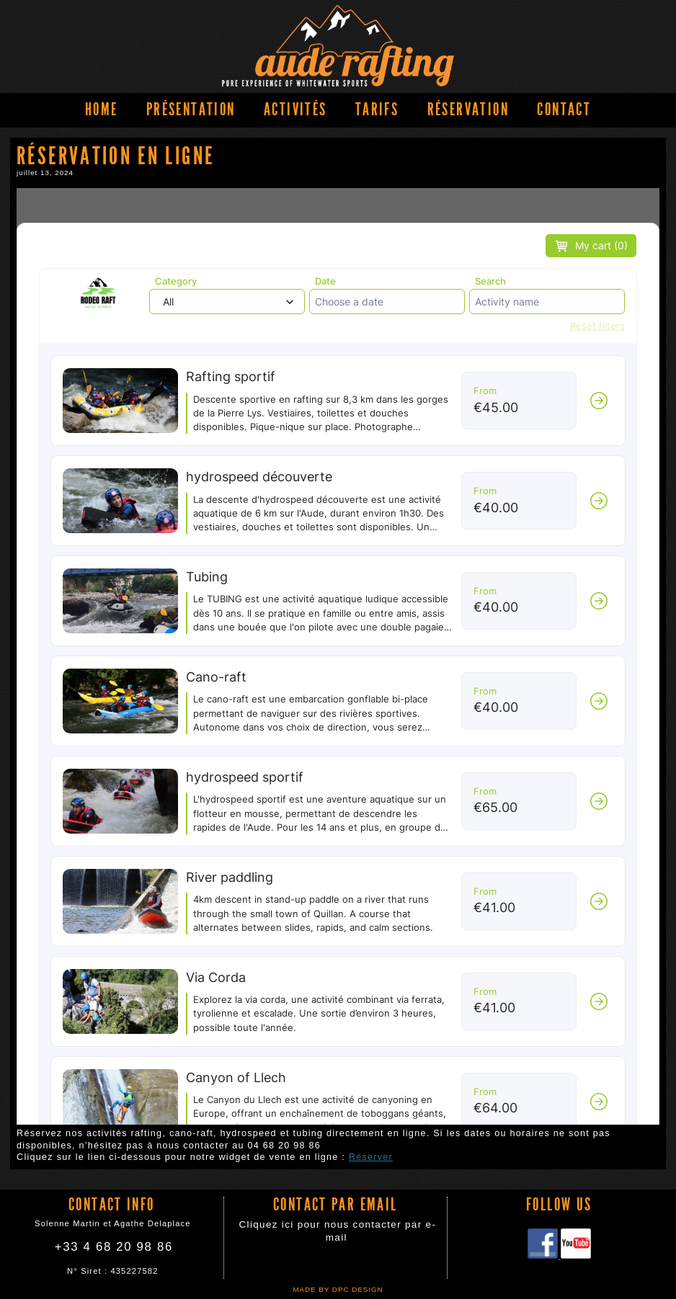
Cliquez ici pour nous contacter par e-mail (338, 1230)
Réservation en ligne (338, 656)
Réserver (371, 1157)
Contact (564, 109)
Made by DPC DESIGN (338, 1289)
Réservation (468, 109)
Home (101, 109)
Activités (295, 109)
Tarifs (377, 109)
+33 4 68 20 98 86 (114, 1247)
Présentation (191, 109)
